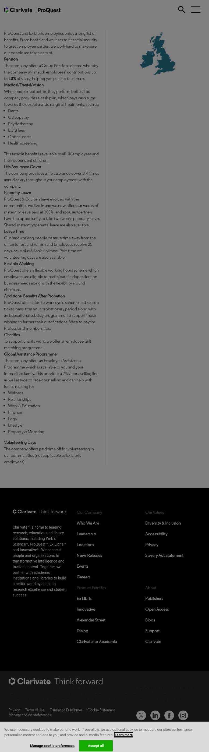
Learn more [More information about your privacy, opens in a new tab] (124, 739)
